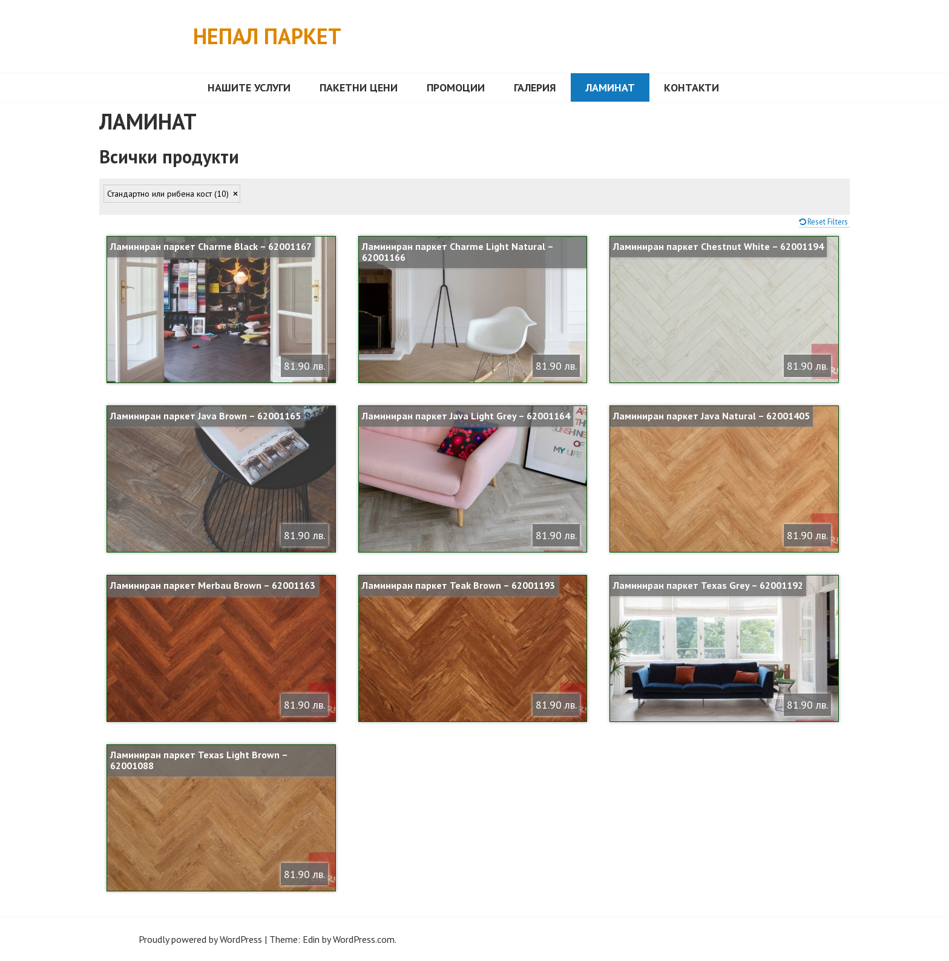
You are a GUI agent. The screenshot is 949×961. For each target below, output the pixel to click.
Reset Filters (827, 222)
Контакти (691, 87)
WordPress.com (364, 939)
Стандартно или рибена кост (168, 193)
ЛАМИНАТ (610, 87)
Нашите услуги (249, 87)
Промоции (456, 87)
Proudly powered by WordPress (200, 939)
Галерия (535, 87)
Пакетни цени (359, 87)
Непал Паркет (267, 36)
